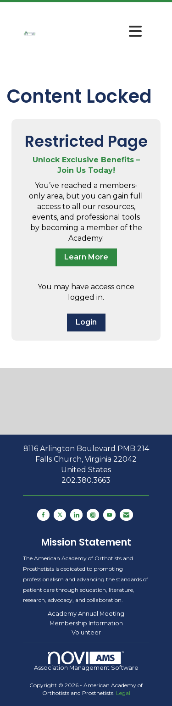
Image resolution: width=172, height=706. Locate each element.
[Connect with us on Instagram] (93, 515)
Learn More (86, 257)
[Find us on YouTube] (109, 515)
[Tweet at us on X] (60, 515)
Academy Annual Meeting (86, 613)
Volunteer (86, 632)
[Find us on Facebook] (43, 515)
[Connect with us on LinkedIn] (76, 515)
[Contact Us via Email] (126, 515)
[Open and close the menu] (91, 32)
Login (86, 322)
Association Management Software (86, 661)
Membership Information (86, 623)
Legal (123, 692)
